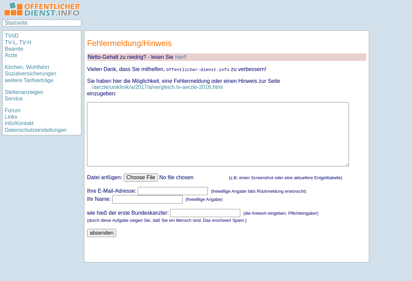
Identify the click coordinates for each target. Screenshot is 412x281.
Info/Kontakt (19, 123)
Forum (12, 110)
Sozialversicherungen (30, 73)
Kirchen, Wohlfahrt (27, 67)
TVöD (12, 36)
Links (11, 117)
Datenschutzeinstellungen (35, 130)
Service (14, 98)
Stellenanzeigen (24, 92)
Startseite (16, 23)
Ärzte (11, 55)
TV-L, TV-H (18, 42)
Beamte (14, 49)
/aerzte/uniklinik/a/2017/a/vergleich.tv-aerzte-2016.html (157, 87)
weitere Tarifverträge (29, 80)
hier (179, 57)
